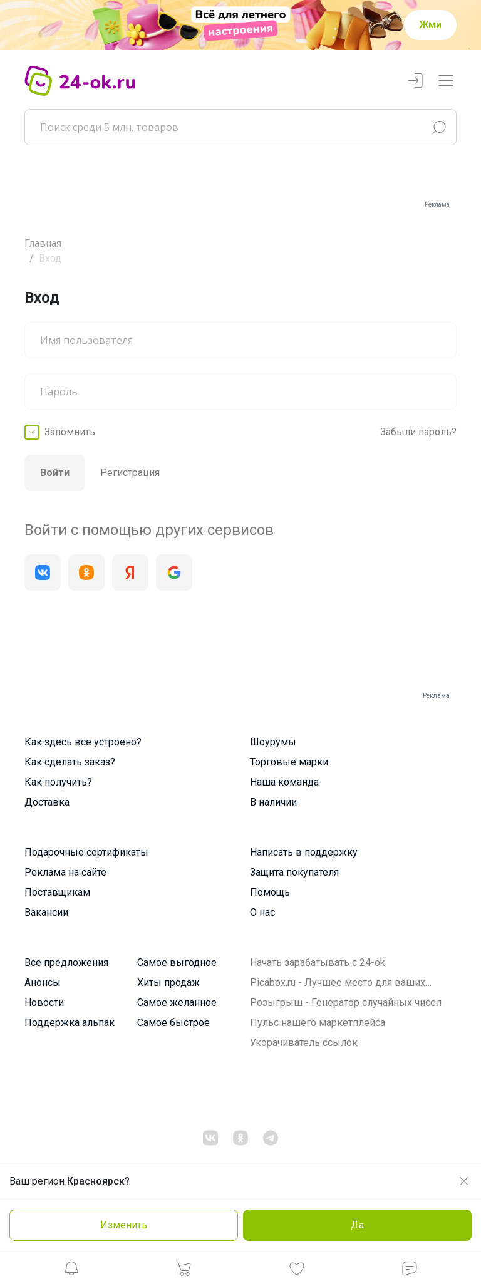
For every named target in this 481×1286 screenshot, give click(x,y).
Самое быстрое (173, 1023)
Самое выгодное (177, 962)
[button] (71, 1272)
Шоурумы (273, 742)
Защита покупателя (294, 872)
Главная (42, 243)
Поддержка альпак (69, 1023)
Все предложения (66, 962)
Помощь (270, 892)
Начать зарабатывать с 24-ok (317, 962)
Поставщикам (57, 892)
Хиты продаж (168, 982)
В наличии (273, 802)
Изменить (123, 1225)
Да (357, 1225)
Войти (55, 473)
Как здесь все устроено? (83, 742)
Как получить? (58, 782)
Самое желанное (177, 1003)
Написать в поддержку (304, 852)
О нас (262, 912)
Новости (44, 1003)
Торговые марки (289, 762)
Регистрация (130, 473)
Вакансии (46, 912)
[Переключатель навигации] (446, 81)
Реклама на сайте (65, 872)
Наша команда (284, 782)
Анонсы (42, 982)
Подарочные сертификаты (86, 852)
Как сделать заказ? (69, 762)
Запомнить (69, 432)
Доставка (47, 802)
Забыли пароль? (418, 432)
